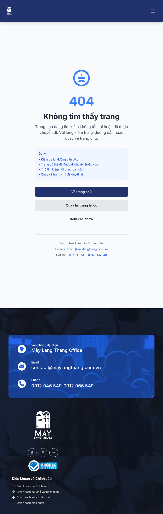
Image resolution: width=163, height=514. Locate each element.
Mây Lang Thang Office (56, 350)
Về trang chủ (81, 192)
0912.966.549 (97, 255)
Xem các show (81, 219)
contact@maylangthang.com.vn (86, 249)
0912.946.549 (76, 255)
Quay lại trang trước (81, 205)
